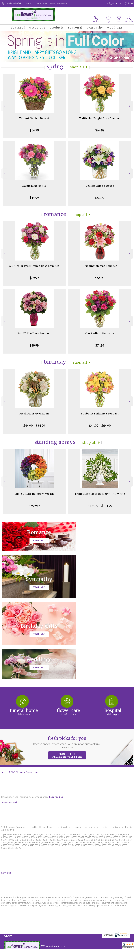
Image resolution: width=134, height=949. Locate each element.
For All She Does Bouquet (34, 333)
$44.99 (34, 198)
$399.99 (34, 506)
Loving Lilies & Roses (100, 185)
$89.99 (34, 345)
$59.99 (99, 198)
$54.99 (34, 130)
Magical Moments (34, 185)
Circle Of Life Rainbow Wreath (34, 493)
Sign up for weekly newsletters (67, 675)
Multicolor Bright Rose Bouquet (100, 118)
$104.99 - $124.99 (100, 506)
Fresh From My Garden (34, 413)
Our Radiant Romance (99, 333)
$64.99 (100, 130)
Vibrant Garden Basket (34, 118)
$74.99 (99, 345)
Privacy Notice (87, 946)
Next (130, 106)
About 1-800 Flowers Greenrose (19, 691)
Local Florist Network (106, 946)
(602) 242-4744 (14, 3)
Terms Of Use (71, 946)
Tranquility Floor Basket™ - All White (100, 493)
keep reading (56, 716)
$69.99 (34, 278)
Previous (4, 106)
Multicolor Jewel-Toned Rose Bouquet (34, 265)
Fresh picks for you (67, 661)
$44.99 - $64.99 (34, 426)
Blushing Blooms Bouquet (100, 265)
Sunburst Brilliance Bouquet (100, 413)
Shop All (77, 67)
